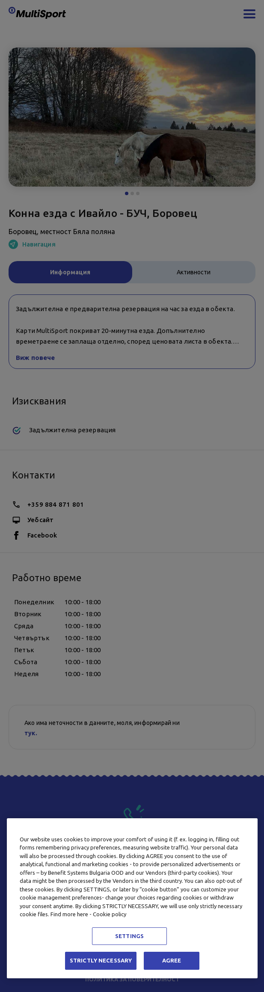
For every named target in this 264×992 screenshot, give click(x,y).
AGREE (171, 960)
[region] (132, 898)
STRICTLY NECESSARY (101, 960)
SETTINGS (129, 936)
